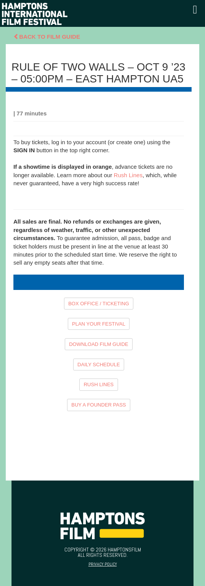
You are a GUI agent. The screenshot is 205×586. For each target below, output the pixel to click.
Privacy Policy (103, 564)
